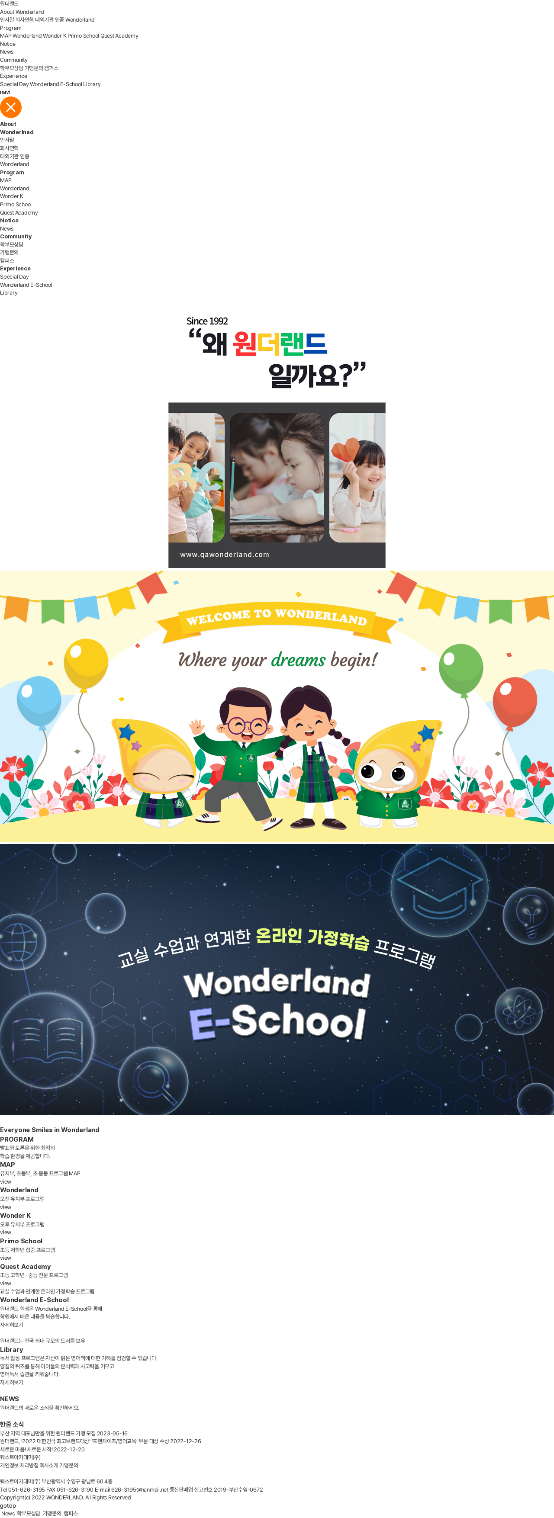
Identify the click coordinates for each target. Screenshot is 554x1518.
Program (10, 28)
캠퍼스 (51, 68)
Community (14, 60)
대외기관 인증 (49, 19)
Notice (8, 44)
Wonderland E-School (56, 84)
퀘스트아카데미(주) (20, 1457)
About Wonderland (22, 12)
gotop (8, 1505)
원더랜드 (9, 3)
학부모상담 (11, 68)
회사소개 (49, 1465)
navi (5, 91)
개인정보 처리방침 (19, 1465)
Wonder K (54, 35)
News (6, 51)
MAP (5, 35)
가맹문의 (34, 68)
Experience (13, 76)
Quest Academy (119, 35)
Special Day (14, 84)
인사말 (7, 19)
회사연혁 (24, 19)
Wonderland (80, 19)
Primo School (83, 35)
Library (91, 84)
